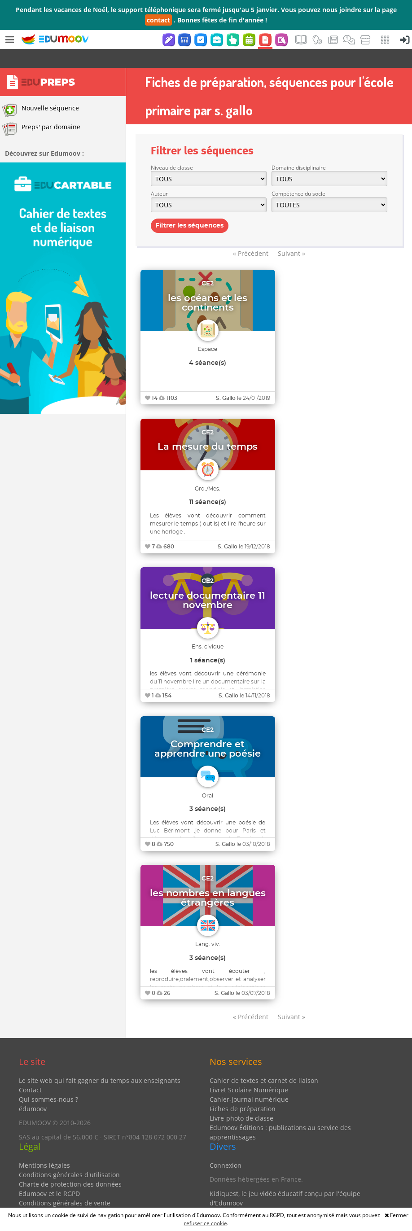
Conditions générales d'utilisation (69, 1156)
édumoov (33, 1090)
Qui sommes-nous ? (48, 1080)
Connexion (225, 1146)
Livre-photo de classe (241, 1099)
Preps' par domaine (41, 110)
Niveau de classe (172, 149)
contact (158, 20)
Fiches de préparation (243, 1090)
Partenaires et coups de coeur (255, 1198)
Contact (30, 1071)
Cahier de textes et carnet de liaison (264, 1061)
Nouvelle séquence (40, 91)
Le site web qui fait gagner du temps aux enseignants (99, 1061)
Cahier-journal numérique (249, 1080)
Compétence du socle (298, 175)
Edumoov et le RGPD (49, 1174)
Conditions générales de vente (64, 1184)
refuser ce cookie (205, 1223)
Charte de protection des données (70, 1165)
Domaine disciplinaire (299, 149)
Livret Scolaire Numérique (249, 1071)
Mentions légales (44, 1146)
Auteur (159, 175)
